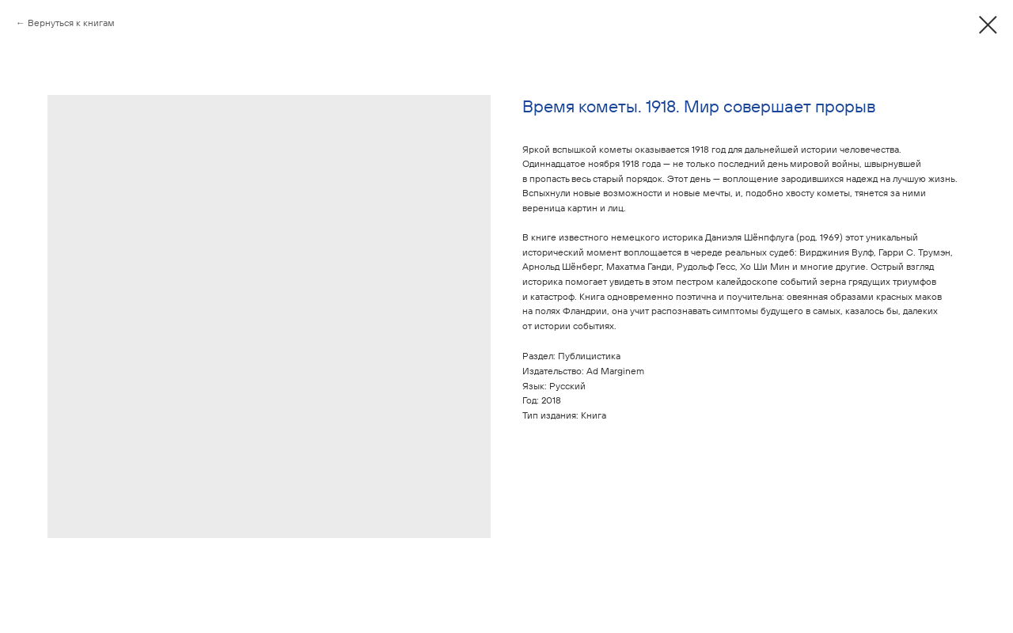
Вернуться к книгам (71, 22)
